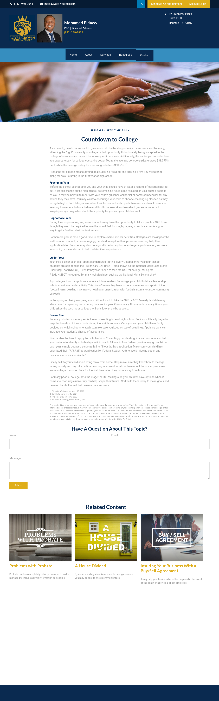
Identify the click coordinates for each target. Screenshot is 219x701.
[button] (73, 54)
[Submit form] (18, 485)
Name (12, 435)
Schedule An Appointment (166, 3)
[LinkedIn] (141, 4)
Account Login (197, 3)
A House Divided (90, 565)
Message (15, 458)
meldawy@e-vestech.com (58, 3)
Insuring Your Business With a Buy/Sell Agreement (168, 568)
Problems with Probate (30, 565)
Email (114, 435)
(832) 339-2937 (73, 32)
